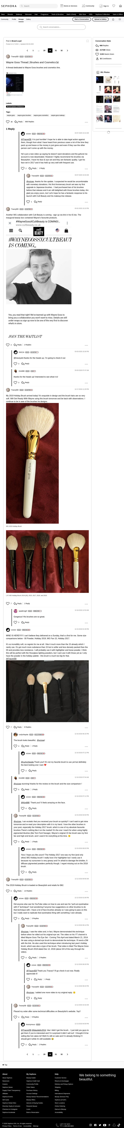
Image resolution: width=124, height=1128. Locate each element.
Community (4, 19)
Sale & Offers (118, 14)
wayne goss (11, 115)
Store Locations (60, 1103)
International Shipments (62, 1093)
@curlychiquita (27, 762)
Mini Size (82, 14)
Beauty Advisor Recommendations (37, 1097)
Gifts (90, 14)
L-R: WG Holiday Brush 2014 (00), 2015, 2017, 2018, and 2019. (26, 595)
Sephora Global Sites (9, 1103)
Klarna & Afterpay (60, 1109)
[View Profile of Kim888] (24, 371)
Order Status (30, 1087)
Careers (5, 1084)
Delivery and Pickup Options (64, 1084)
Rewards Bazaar (31, 1106)
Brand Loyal (17, 41)
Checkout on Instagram (9, 1109)
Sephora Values (7, 1087)
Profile (14, 19)
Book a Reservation (32, 1112)
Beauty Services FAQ (62, 1097)
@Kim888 (25, 803)
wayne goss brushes (24, 115)
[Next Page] (67, 50)
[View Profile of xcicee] (31, 134)
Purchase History (31, 1090)
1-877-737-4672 (65, 1124)
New (3, 14)
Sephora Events (7, 1097)
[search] (38, 6)
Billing (57, 1090)
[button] (15, 84)
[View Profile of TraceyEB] (17, 56)
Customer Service (60, 1078)
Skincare (28, 14)
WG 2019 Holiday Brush (14, 526)
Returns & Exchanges (62, 1081)
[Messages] (120, 19)
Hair (36, 14)
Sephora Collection (102, 14)
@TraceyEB (26, 139)
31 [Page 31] (56, 50)
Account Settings (31, 1093)
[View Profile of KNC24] (24, 352)
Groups (21, 19)
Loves (28, 1109)
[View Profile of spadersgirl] (25, 611)
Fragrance (44, 14)
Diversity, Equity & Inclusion (11, 1106)
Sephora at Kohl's (60, 1100)
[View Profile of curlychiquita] (26, 734)
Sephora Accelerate (8, 1112)
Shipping (57, 1087)
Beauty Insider (31, 1078)
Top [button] (5, 1065)
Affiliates (5, 1093)
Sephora (9, 6)
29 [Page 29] (44, 50)
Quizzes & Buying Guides (34, 1103)
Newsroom (5, 1081)
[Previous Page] (27, 50)
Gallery (28, 19)
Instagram (90, 1125)
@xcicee (30, 181)
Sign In (106, 6)
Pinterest (109, 1125)
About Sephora (7, 1078)
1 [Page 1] (33, 50)
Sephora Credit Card (33, 1081)
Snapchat (114, 1125)
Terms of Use (17, 1126)
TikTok (118, 1125)
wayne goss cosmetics (41, 115)
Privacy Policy (7, 1126)
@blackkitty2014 (39, 1030)
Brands (10, 14)
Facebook (95, 1125)
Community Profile (32, 1084)
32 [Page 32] (62, 50)
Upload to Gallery (100, 19)
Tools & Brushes (57, 14)
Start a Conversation (82, 19)
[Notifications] (113, 19)
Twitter (99, 1125)
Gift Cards (5, 1100)
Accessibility (59, 1112)
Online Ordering (60, 1106)
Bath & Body (71, 14)
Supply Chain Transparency (11, 1090)
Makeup (19, 14)
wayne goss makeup (57, 115)
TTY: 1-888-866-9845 (67, 1126)
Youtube (104, 1125)
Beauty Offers (30, 1100)
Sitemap (35, 1126)
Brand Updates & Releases (15, 106)
